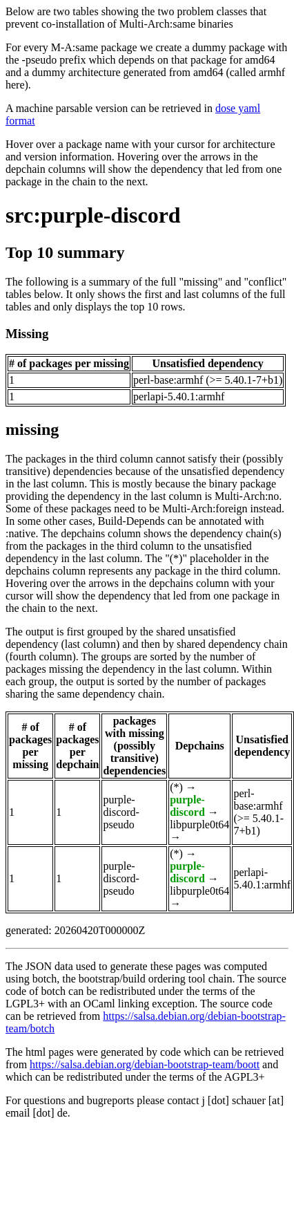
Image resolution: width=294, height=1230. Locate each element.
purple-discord (187, 806)
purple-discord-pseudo (121, 812)
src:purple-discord (93, 215)
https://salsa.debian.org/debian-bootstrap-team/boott (144, 1064)
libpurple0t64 (199, 824)
